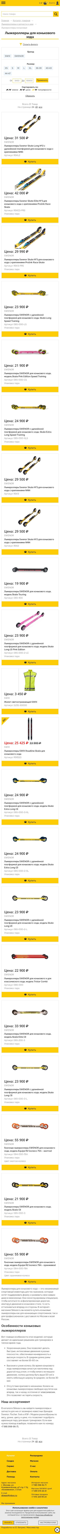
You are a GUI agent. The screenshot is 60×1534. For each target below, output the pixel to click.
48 (36, 107)
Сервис (10, 1466)
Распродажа (36, 1455)
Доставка (11, 1471)
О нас (33, 1466)
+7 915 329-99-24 (39, 1496)
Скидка (10, 1461)
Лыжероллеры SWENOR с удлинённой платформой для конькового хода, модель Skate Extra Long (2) (29, 864)
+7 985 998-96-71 (9, 1426)
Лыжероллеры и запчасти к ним (17, 24)
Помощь (11, 1477)
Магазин (34, 1461)
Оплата (33, 1471)
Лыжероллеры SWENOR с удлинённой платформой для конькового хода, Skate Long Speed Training (27, 318)
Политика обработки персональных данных (37, 1516)
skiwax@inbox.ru (9, 1495)
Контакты (35, 1477)
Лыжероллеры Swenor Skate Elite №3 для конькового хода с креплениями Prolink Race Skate (27, 204)
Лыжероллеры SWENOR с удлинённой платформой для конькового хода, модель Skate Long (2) (29, 923)
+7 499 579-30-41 (39, 1491)
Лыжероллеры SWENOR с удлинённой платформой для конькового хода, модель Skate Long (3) (29, 1092)
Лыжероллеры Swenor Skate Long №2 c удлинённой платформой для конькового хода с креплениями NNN (28, 148)
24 (33, 107)
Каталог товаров (21, 20)
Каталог (11, 1455)
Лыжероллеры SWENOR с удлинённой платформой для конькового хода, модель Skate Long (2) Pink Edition (29, 646)
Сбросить (30, 96)
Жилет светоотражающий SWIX (20, 702)
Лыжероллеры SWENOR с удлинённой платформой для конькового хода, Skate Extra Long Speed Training (27, 432)
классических (48, 1392)
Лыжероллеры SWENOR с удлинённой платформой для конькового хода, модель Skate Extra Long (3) (29, 806)
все (40, 107)
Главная (5, 20)
